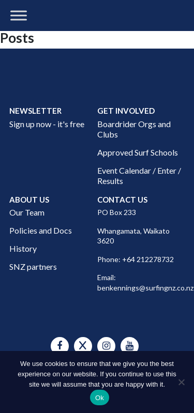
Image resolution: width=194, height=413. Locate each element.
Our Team (26, 212)
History (23, 248)
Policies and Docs (40, 230)
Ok (99, 398)
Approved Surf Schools (137, 152)
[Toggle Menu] (18, 15)
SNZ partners (33, 266)
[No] (181, 382)
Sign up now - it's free (46, 124)
